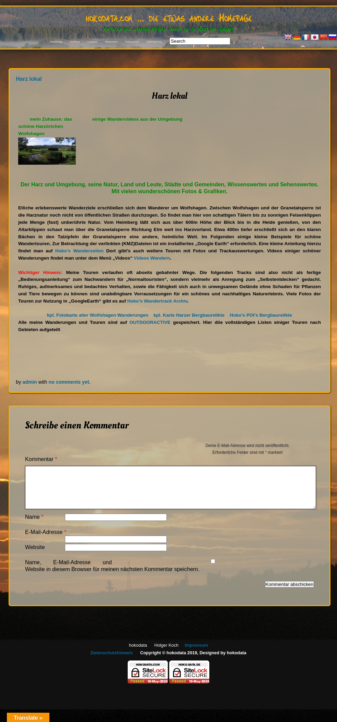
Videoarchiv (154, 41)
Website (35, 547)
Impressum (196, 645)
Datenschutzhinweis (112, 652)
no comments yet (68, 382)
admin (29, 382)
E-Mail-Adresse (45, 532)
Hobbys (75, 41)
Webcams (111, 41)
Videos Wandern (152, 258)
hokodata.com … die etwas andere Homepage (168, 17)
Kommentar (41, 459)
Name (34, 517)
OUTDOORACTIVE (149, 322)
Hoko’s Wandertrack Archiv (157, 301)
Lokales (92, 41)
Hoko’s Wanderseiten (79, 250)
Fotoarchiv (132, 41)
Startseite (56, 41)
